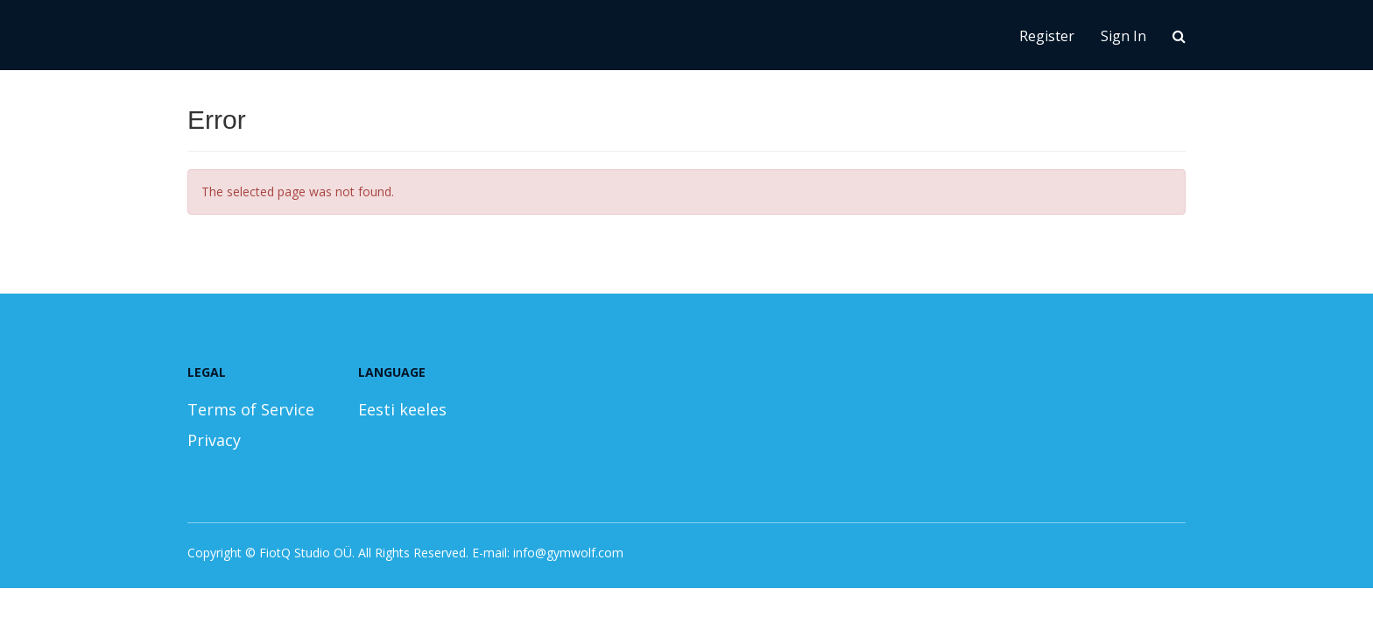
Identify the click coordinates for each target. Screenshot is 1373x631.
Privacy (214, 439)
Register (1046, 36)
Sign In (1123, 36)
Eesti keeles (402, 409)
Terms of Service (250, 409)
